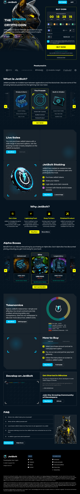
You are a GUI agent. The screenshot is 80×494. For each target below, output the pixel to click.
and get (63, 53)
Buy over (51, 53)
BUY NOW (62, 2)
